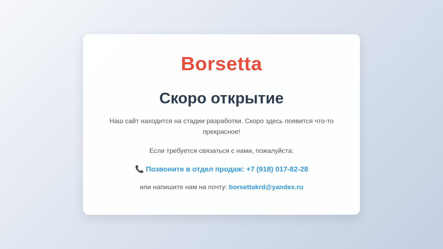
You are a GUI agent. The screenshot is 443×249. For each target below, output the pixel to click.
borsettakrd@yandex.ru (266, 187)
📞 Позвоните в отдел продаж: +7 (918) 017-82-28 (221, 169)
